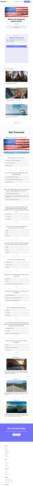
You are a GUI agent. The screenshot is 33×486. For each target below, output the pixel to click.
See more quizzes (16, 122)
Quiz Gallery (6, 450)
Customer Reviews (8, 474)
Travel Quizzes (11, 5)
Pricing (6, 455)
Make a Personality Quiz (8, 480)
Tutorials (6, 465)
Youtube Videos (7, 466)
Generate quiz (16, 46)
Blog (5, 461)
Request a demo (17, 1)
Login (22, 1)
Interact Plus (7, 456)
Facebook (6, 472)
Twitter (6, 473)
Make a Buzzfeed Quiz (8, 479)
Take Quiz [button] (16, 27)
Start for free (16, 434)
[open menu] (31, 2)
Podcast (6, 462)
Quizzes (6, 5)
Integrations (7, 451)
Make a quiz (27, 1)
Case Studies (7, 454)
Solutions (6, 449)
